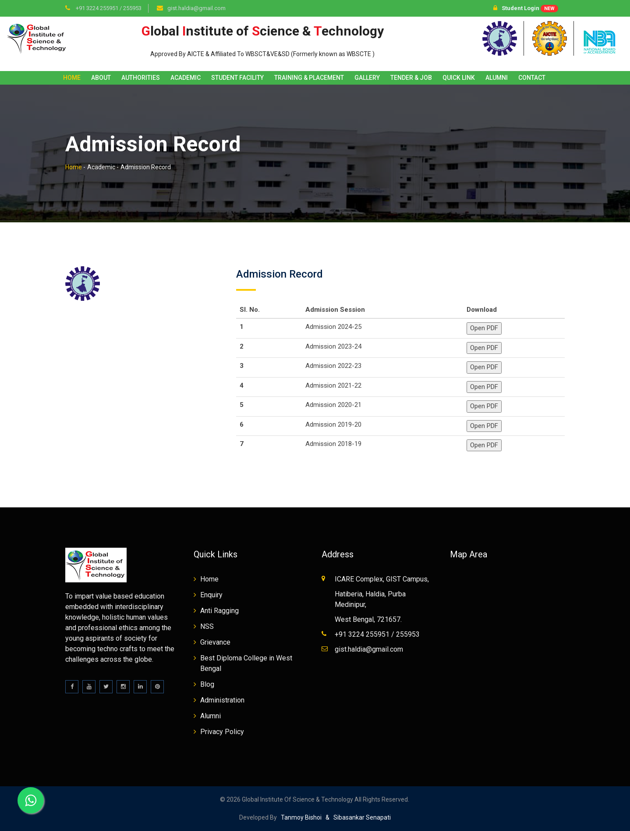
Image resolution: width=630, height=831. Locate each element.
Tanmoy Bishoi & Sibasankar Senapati (334, 817)
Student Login (525, 8)
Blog (207, 684)
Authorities (140, 77)
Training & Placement (309, 77)
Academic (185, 77)
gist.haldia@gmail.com (196, 8)
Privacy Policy (222, 732)
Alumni (496, 77)
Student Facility (237, 77)
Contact (531, 77)
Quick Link (458, 77)
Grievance (215, 642)
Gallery (367, 77)
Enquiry (211, 595)
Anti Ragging (219, 610)
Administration (222, 700)
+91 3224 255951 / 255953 (108, 8)
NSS (207, 626)
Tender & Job (411, 77)
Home (72, 77)
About (101, 77)
